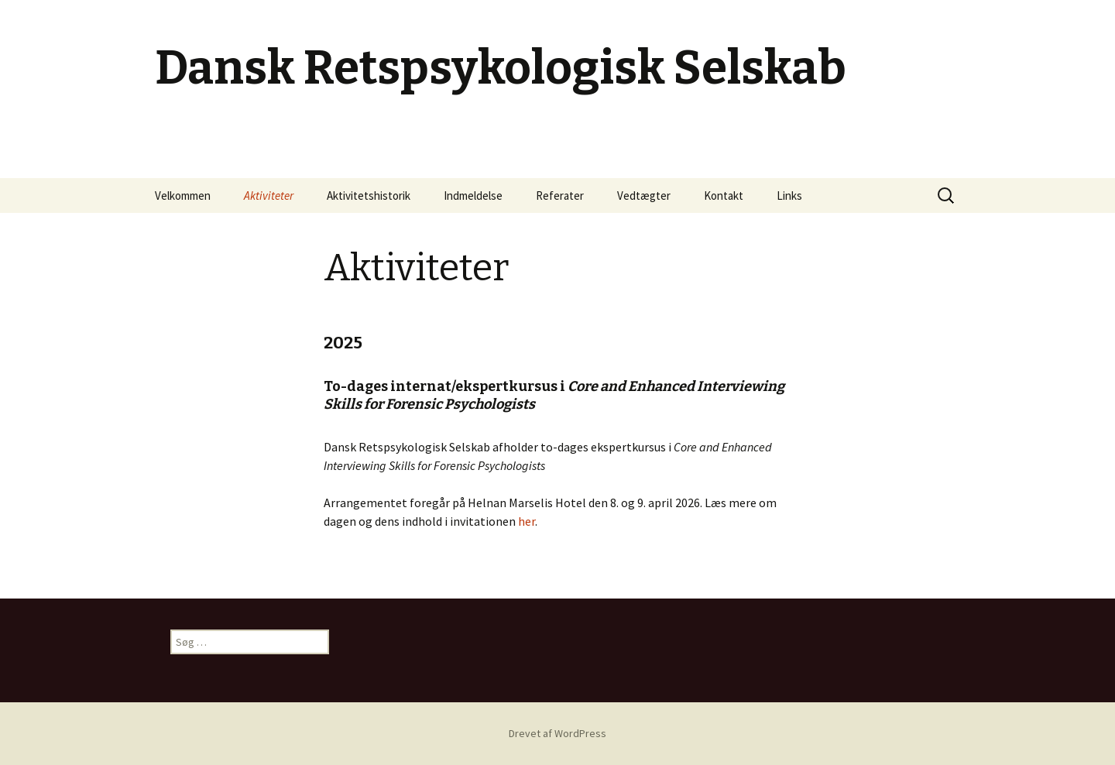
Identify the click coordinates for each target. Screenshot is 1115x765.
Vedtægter (644, 195)
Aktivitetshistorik (368, 195)
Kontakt (723, 195)
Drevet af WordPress (557, 733)
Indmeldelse (473, 195)
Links (789, 195)
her (526, 521)
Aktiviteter (268, 195)
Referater (560, 195)
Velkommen (183, 195)
